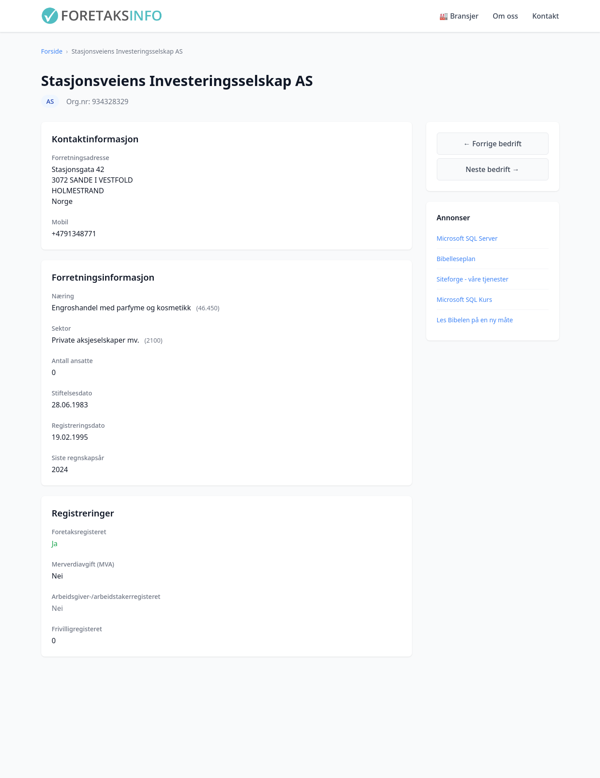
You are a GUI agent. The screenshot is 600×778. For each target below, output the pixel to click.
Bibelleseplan (456, 258)
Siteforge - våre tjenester (473, 279)
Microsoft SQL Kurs (464, 299)
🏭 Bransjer (458, 16)
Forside (52, 51)
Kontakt (545, 16)
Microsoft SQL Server (467, 238)
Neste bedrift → (492, 169)
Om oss (505, 16)
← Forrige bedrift (492, 144)
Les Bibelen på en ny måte (475, 320)
